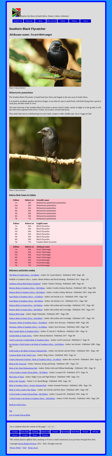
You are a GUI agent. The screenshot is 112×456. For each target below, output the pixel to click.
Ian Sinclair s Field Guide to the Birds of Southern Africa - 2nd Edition (36, 344)
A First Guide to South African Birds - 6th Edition (28, 394)
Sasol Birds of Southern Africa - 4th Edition (26, 301)
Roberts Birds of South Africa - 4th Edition (25, 310)
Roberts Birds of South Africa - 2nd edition (25, 318)
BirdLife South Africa (17, 405)
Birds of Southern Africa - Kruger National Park (27, 385)
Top (10, 411)
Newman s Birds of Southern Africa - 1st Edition (28, 327)
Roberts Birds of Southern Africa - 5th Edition (27, 288)
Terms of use (33, 448)
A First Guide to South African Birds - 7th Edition (28, 372)
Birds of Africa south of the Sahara (22, 390)
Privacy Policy (15, 448)
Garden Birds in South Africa (20, 336)
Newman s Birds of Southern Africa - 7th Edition (28, 323)
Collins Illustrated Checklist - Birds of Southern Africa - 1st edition (35, 359)
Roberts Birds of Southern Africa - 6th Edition (27, 292)
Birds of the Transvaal (17, 364)
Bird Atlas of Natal (16, 377)
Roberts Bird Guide (16, 314)
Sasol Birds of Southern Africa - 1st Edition (26, 297)
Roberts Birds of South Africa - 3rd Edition (25, 305)
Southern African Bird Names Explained (24, 284)
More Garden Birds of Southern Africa (24, 331)
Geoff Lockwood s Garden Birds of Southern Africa (29, 340)
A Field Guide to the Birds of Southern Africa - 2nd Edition (32, 398)
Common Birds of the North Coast (22, 355)
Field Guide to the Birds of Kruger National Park (28, 351)
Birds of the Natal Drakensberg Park (23, 368)
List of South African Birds (19, 415)
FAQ (24, 448)
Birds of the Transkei (17, 381)
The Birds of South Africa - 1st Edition (24, 275)
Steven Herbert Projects (27, 444)
